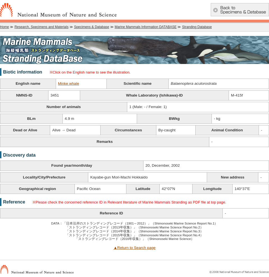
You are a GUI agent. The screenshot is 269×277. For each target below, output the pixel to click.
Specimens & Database (91, 27)
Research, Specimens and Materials (42, 27)
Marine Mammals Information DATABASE (146, 27)
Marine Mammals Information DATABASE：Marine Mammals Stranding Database (134, 50)
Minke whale (68, 83)
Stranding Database (197, 27)
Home (4, 27)
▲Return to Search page (134, 248)
